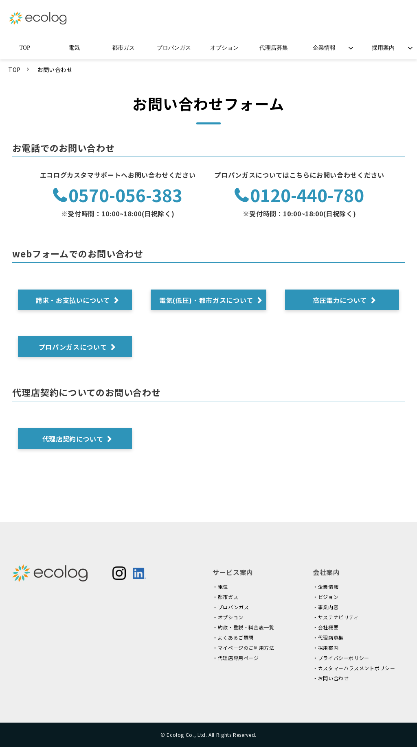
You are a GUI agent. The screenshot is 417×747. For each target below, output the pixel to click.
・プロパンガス (231, 606)
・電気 (220, 586)
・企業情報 (325, 586)
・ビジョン (325, 596)
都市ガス (123, 48)
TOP (25, 48)
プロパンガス (174, 48)
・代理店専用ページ (236, 657)
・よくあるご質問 (233, 637)
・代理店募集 (328, 637)
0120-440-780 (307, 195)
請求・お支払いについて (72, 300)
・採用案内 (325, 647)
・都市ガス (225, 596)
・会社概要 (325, 627)
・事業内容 (325, 606)
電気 (74, 48)
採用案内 (383, 48)
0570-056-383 (125, 195)
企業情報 (324, 48)
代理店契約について (72, 439)
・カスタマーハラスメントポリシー (354, 667)
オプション (224, 48)
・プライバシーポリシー (341, 657)
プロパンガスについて (73, 347)
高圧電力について (340, 300)
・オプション (228, 617)
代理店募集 (273, 48)
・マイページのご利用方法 (243, 647)
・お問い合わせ (331, 678)
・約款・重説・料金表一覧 (243, 627)
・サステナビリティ (336, 617)
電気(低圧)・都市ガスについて (206, 300)
